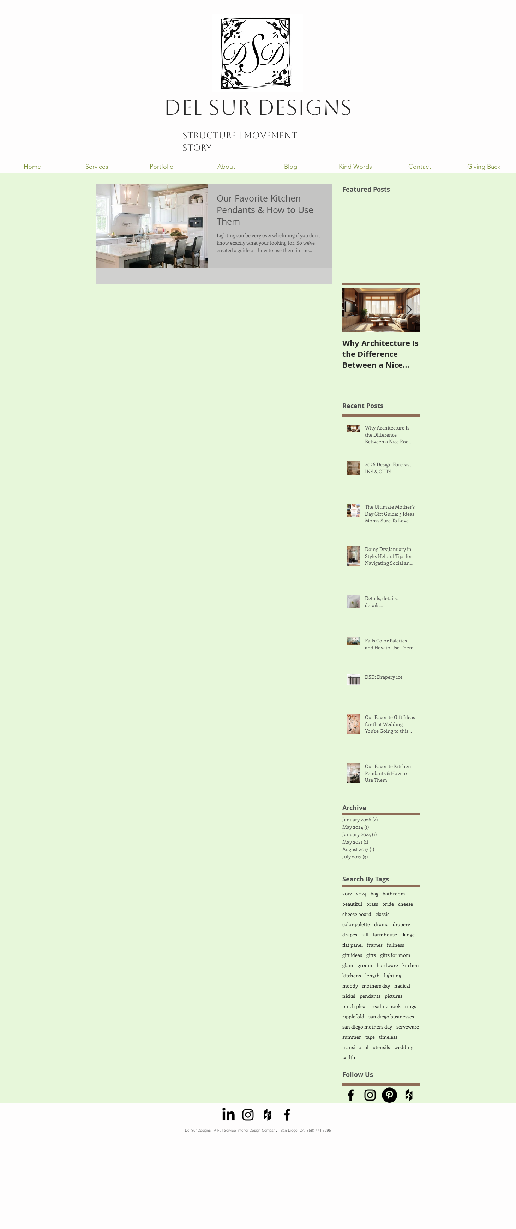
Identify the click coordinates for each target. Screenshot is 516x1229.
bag (374, 894)
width (348, 1057)
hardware (387, 965)
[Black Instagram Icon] (370, 1095)
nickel (348, 996)
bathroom (394, 894)
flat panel (352, 945)
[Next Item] (409, 310)
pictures (393, 996)
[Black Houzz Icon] (408, 1095)
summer (351, 1037)
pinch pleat (354, 1006)
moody (350, 986)
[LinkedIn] (228, 1114)
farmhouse (385, 934)
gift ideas (352, 955)
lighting (392, 975)
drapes (349, 934)
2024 (361, 894)
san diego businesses (391, 1016)
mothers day (376, 986)
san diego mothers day (367, 1027)
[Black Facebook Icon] (350, 1095)
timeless (388, 1037)
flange (408, 934)
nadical (402, 986)
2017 (347, 894)
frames (375, 945)
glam (347, 965)
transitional (355, 1047)
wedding (403, 1047)
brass (372, 904)
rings (410, 1006)
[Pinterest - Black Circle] (389, 1095)
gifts (371, 955)
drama (381, 924)
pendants (370, 996)
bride (388, 904)
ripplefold (353, 1016)
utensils (381, 1047)
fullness (395, 945)
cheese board (356, 914)
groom (365, 965)
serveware (407, 1027)
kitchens (351, 975)
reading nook (386, 1006)
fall (364, 934)
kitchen (410, 965)
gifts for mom (395, 955)
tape (370, 1037)
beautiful (352, 904)
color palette (356, 924)
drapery (401, 924)
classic (382, 914)
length (372, 975)
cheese (405, 904)
